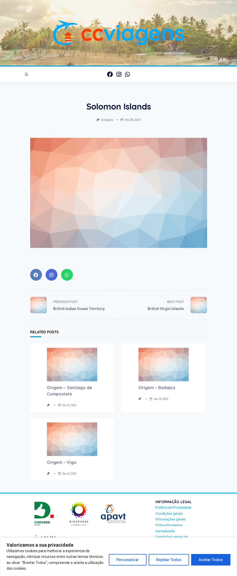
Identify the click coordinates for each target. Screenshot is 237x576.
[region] (118, 556)
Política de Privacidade (173, 507)
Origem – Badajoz (156, 387)
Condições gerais (169, 513)
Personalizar (127, 560)
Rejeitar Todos (168, 560)
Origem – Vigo (62, 462)
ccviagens (107, 120)
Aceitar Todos (211, 560)
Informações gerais (170, 519)
